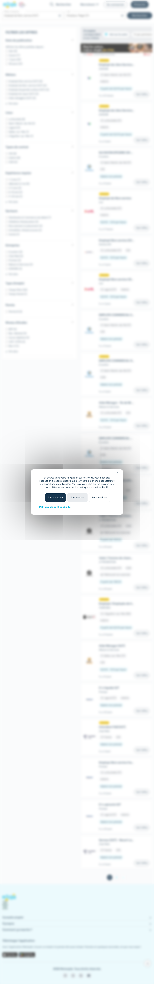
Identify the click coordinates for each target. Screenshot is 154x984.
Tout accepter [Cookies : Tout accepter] (55, 497)
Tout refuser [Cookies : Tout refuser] (77, 497)
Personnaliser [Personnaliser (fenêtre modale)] (99, 497)
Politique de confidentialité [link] (55, 507)
